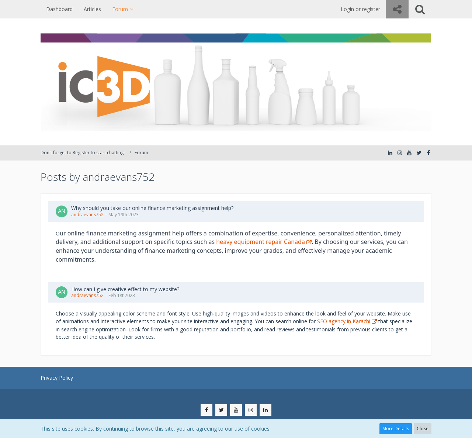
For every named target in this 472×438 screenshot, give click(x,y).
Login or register (360, 9)
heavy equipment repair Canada (260, 242)
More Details (395, 428)
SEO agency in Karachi (343, 321)
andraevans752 (87, 214)
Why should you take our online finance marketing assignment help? (152, 207)
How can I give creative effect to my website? (125, 289)
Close (422, 428)
